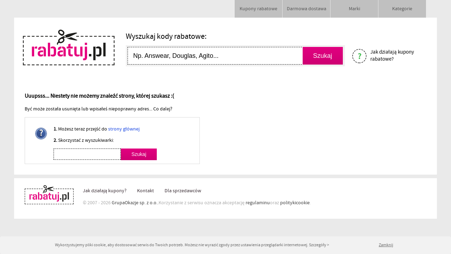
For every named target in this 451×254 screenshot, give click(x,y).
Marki (354, 9)
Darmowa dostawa (306, 9)
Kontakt (145, 191)
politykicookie (295, 203)
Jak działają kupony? (104, 191)
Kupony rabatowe (258, 9)
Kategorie (402, 9)
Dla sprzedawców (183, 191)
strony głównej (124, 129)
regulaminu (258, 203)
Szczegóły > (319, 245)
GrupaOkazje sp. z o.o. (134, 203)
